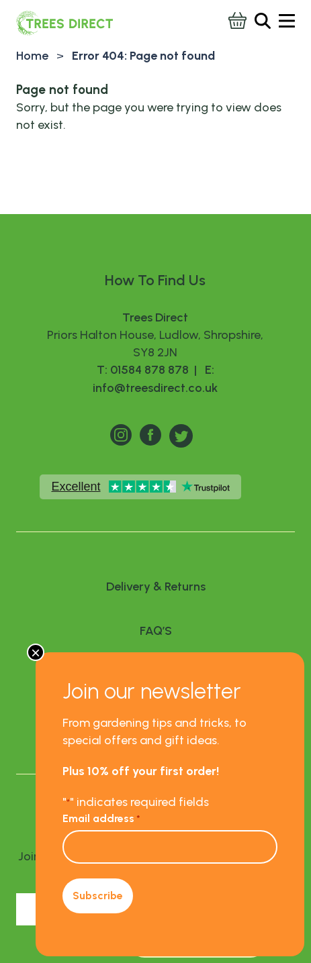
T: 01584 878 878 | (148, 369)
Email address (101, 818)
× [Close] (35, 652)
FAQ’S (156, 630)
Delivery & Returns (156, 586)
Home (32, 55)
